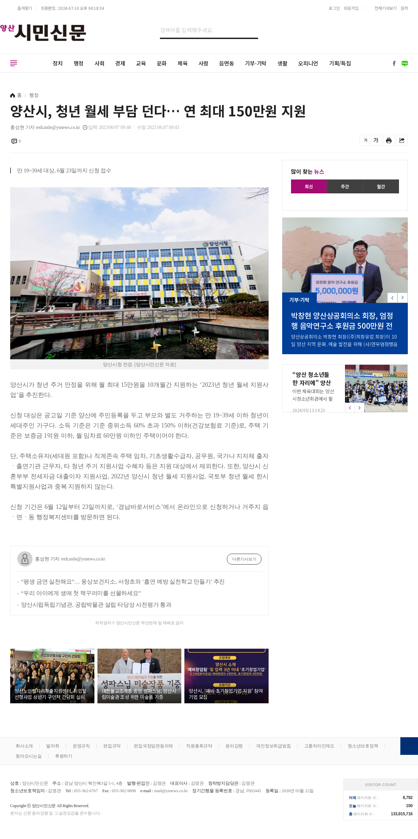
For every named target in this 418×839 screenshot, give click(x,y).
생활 (282, 63)
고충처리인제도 (319, 745)
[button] (402, 298)
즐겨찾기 (24, 8)
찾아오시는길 (29, 756)
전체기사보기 (386, 8)
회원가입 (351, 8)
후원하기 (63, 756)
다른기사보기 (244, 559)
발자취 (52, 745)
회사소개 (24, 745)
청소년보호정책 (363, 745)
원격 (404, 8)
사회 (99, 63)
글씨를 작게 (365, 140)
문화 (162, 63)
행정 (79, 63)
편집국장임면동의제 (153, 745)
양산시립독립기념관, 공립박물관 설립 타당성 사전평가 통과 (96, 605)
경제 (120, 63)
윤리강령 (234, 745)
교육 (141, 63)
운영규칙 (81, 745)
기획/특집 (340, 63)
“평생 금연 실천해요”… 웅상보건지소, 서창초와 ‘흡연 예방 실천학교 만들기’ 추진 (123, 581)
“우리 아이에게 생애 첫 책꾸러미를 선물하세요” (81, 593)
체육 (183, 63)
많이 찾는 (307, 171)
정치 (58, 63)
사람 (203, 63)
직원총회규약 (199, 745)
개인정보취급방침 (273, 745)
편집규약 (112, 745)
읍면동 (226, 63)
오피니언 (308, 63)
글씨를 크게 (376, 140)
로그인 (334, 8)
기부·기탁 (256, 63)
